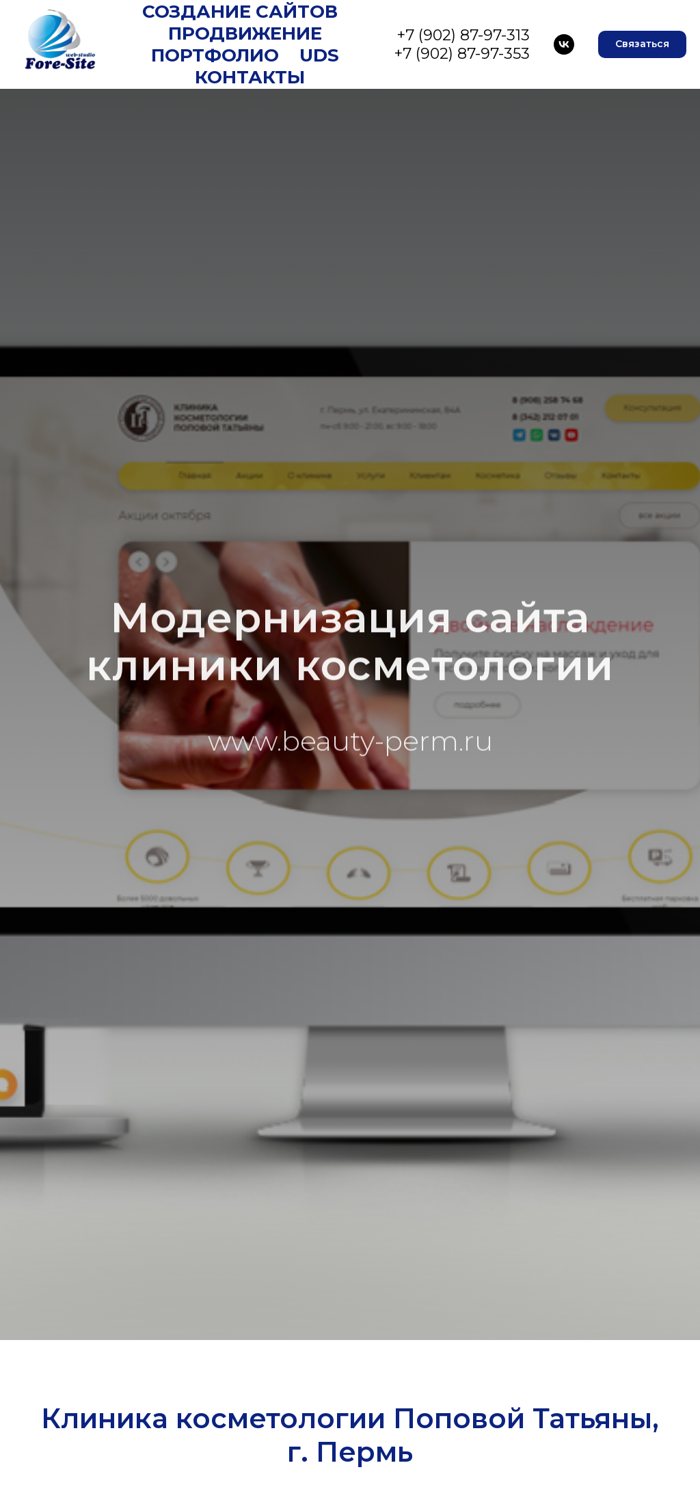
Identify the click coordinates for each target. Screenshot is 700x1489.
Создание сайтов (240, 12)
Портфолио (215, 55)
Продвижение (245, 33)
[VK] (564, 44)
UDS (319, 55)
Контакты (250, 77)
